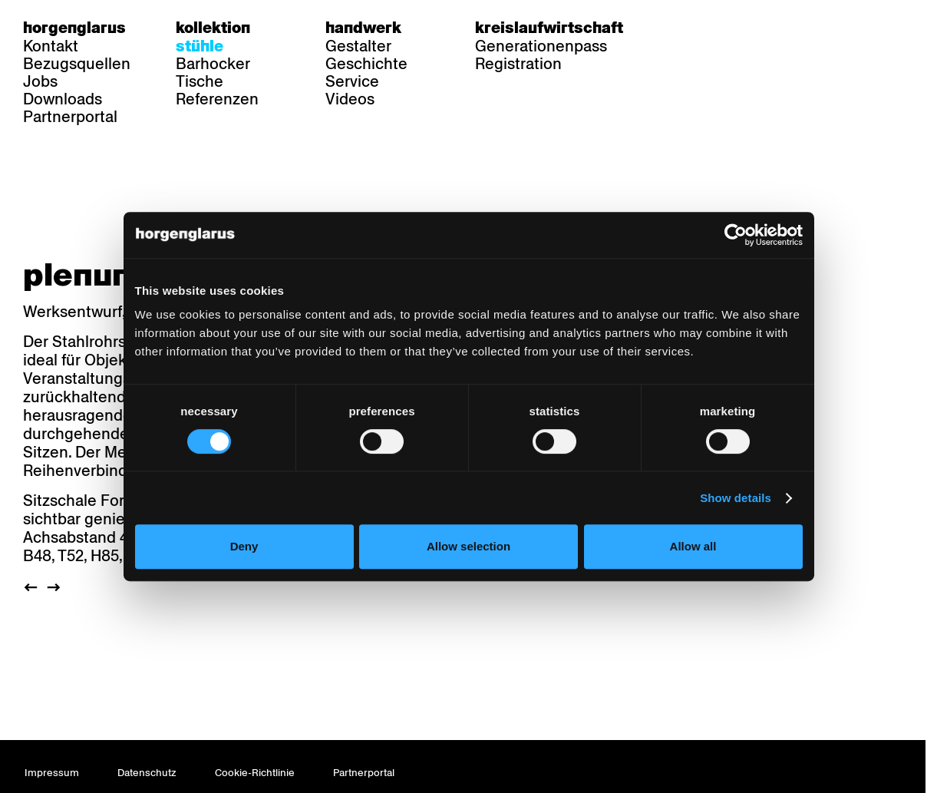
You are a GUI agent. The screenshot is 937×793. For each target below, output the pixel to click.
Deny (244, 546)
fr (713, 27)
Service (352, 81)
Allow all (693, 546)
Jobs (40, 81)
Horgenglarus (74, 27)
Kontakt (50, 46)
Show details (735, 497)
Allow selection (468, 546)
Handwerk (363, 27)
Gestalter (358, 46)
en (742, 27)
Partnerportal (70, 116)
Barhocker (213, 63)
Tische (199, 81)
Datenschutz (147, 773)
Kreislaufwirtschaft (549, 27)
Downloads (62, 99)
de (682, 27)
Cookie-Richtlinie (255, 773)
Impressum (52, 773)
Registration (518, 63)
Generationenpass (541, 46)
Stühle (199, 46)
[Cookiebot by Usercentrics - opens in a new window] (735, 234)
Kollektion (213, 27)
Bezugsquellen (76, 63)
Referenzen (217, 99)
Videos (349, 99)
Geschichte (366, 63)
